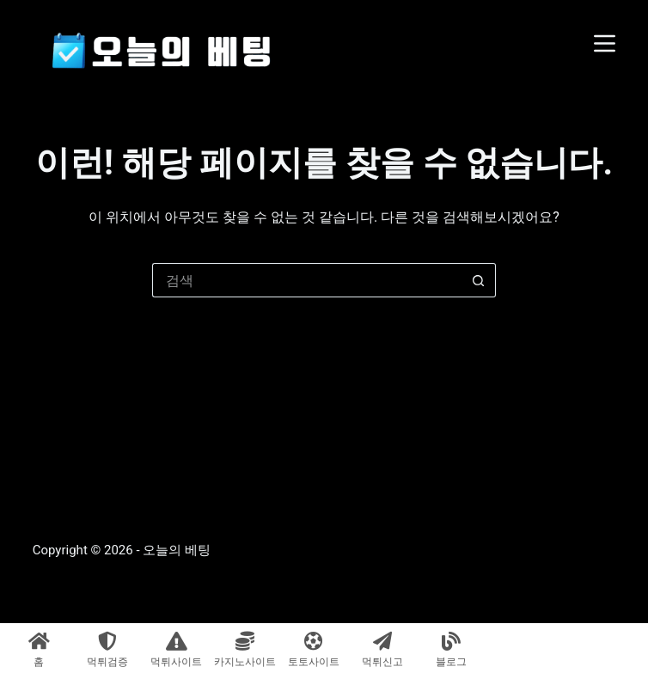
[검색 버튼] (479, 280)
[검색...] (307, 280)
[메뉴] (604, 43)
